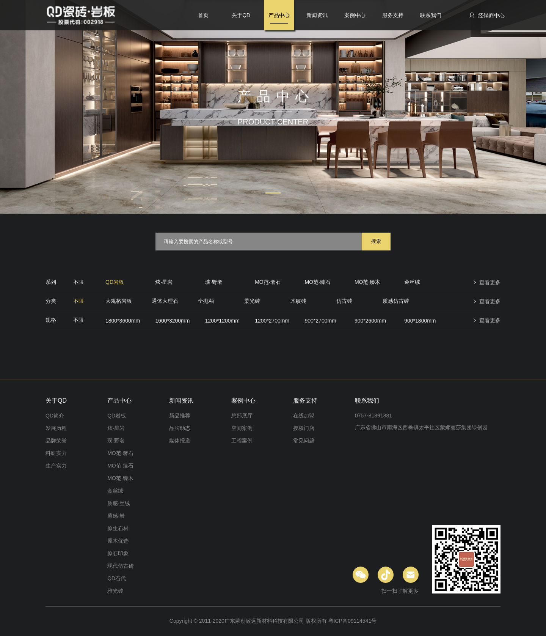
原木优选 (118, 541)
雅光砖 (115, 591)
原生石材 (118, 528)
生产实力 (56, 466)
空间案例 (242, 428)
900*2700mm (320, 321)
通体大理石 (165, 301)
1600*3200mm (172, 321)
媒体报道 (179, 441)
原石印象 (118, 553)
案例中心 (355, 15)
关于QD (241, 15)
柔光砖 (252, 301)
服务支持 (392, 15)
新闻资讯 (317, 15)
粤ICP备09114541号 (352, 621)
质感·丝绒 (118, 503)
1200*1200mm (222, 321)
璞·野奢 (214, 282)
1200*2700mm (272, 321)
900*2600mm (370, 321)
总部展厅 (242, 415)
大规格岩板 (118, 301)
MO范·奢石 (268, 282)
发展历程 (56, 428)
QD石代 (116, 578)
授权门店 (303, 428)
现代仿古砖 (120, 566)
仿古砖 (344, 301)
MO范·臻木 (367, 282)
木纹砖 (298, 301)
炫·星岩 (164, 282)
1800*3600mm (122, 321)
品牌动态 (179, 428)
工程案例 (242, 441)
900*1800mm (420, 321)
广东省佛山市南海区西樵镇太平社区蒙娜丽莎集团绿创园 (421, 427)
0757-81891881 (373, 415)
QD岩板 (114, 282)
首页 (203, 15)
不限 (78, 282)
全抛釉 (206, 301)
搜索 (376, 241)
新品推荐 (179, 415)
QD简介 (55, 415)
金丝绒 (412, 282)
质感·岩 (116, 516)
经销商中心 (487, 15)
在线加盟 (303, 415)
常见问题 (303, 441)
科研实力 (56, 453)
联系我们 (430, 15)
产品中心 (279, 15)
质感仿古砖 (396, 301)
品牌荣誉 (56, 441)
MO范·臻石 (318, 282)
